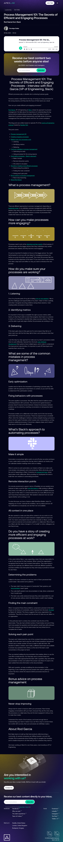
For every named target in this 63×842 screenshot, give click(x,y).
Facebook (55, 808)
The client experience (19, 813)
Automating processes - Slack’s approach (23, 156)
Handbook (16, 808)
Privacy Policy (35, 75)
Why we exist (16, 811)
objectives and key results (34, 244)
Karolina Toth (24, 125)
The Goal (51, 610)
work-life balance (33, 488)
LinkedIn (55, 811)
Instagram (55, 813)
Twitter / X (55, 818)
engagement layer (41, 472)
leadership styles (13, 208)
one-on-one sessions (42, 298)
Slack (30, 110)
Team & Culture (17, 816)
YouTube (55, 816)
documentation (15, 588)
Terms (40, 75)
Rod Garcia (11, 110)
